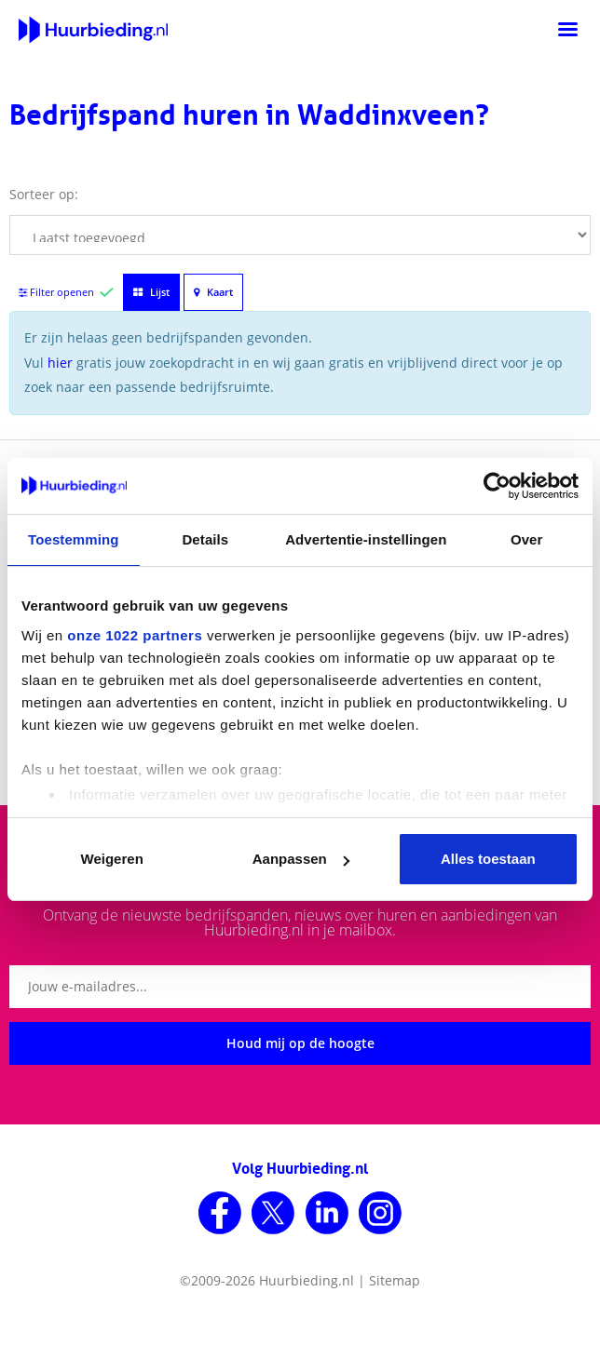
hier (60, 362)
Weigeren (112, 859)
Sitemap (394, 1280)
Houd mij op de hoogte (300, 1043)
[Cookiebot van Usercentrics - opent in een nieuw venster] (497, 486)
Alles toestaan (488, 859)
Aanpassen (300, 859)
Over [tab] (527, 539)
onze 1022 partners (134, 635)
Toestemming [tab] (73, 539)
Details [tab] (205, 539)
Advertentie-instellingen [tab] (365, 539)
